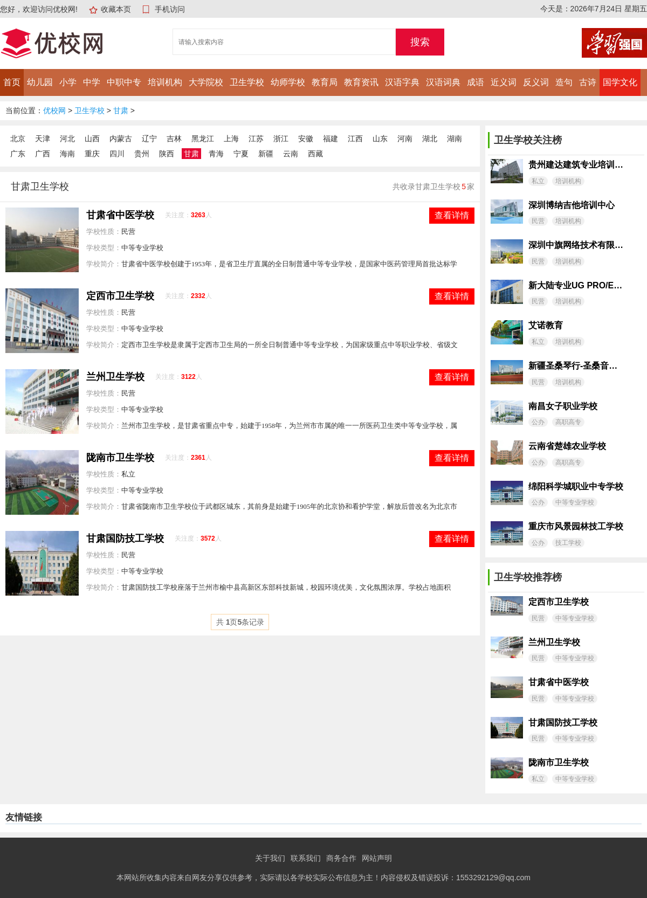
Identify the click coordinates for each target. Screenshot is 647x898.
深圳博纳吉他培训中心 (571, 205)
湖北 (429, 138)
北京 (17, 138)
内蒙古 (120, 138)
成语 (475, 82)
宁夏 (241, 153)
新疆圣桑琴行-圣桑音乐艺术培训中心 (575, 365)
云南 (290, 153)
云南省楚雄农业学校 (567, 446)
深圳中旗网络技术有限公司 (575, 245)
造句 (564, 82)
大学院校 (206, 82)
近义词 (504, 82)
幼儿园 (40, 82)
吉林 (174, 138)
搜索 (420, 42)
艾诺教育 (545, 325)
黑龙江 (202, 138)
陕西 (166, 153)
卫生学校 (247, 82)
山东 (380, 138)
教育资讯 (361, 82)
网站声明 (377, 858)
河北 (67, 138)
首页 (11, 82)
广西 (42, 153)
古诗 (587, 82)
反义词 (536, 82)
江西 (355, 138)
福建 (330, 138)
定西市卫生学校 (120, 296)
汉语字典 (402, 82)
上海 (231, 138)
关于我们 (270, 858)
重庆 (92, 153)
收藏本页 (116, 9)
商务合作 (341, 858)
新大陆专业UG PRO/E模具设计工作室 (575, 285)
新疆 (265, 153)
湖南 (454, 138)
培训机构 (165, 82)
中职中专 (124, 82)
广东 (17, 153)
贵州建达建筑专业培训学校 (575, 164)
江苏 (256, 138)
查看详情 (452, 215)
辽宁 (149, 138)
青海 (216, 153)
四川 (117, 153)
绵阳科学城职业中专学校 (575, 486)
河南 (404, 138)
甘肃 (120, 110)
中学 (91, 82)
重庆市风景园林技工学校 (575, 526)
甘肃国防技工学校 (125, 538)
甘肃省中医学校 (120, 215)
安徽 (305, 138)
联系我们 (306, 858)
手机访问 (170, 9)
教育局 (325, 82)
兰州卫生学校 (115, 376)
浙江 (280, 138)
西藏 (315, 153)
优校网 (54, 110)
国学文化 (620, 82)
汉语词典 (443, 82)
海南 (67, 153)
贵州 (141, 153)
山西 (92, 138)
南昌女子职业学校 (562, 406)
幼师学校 (288, 82)
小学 (68, 82)
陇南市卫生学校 (120, 457)
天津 (42, 138)
